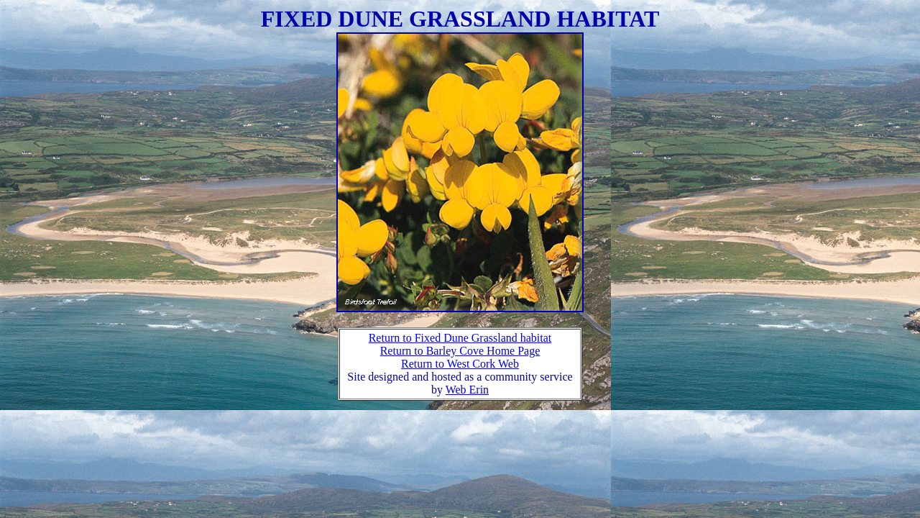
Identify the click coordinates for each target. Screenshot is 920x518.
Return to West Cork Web (460, 364)
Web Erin (467, 389)
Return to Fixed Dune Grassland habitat (460, 338)
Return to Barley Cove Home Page (460, 351)
